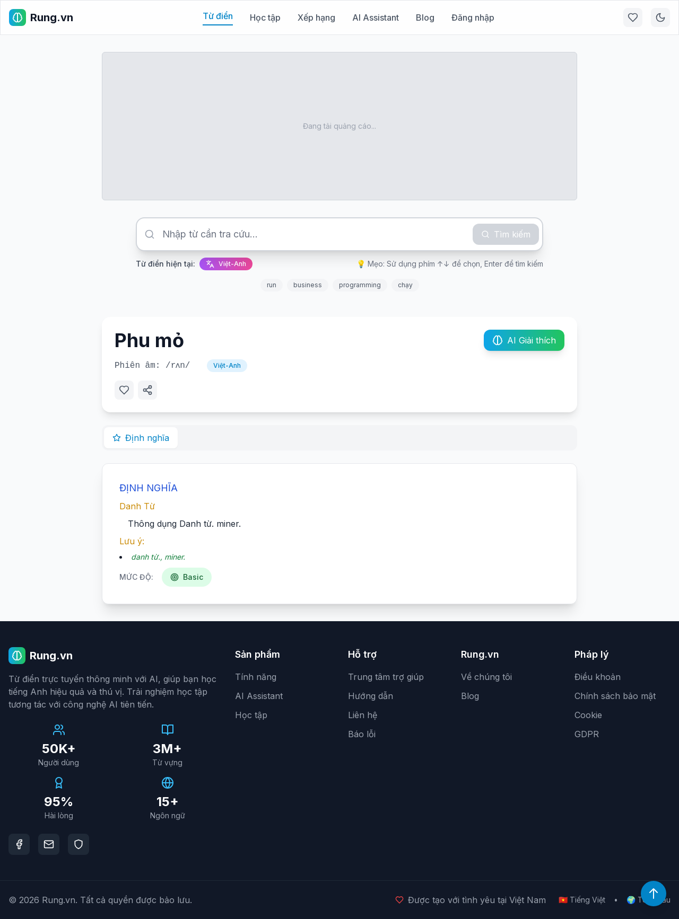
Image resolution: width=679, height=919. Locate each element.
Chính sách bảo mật (615, 696)
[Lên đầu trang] (653, 893)
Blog (425, 17)
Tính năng (255, 676)
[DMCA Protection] (78, 844)
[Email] (48, 844)
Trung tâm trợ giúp (386, 676)
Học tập (265, 17)
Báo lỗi (362, 734)
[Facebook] (19, 844)
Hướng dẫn (370, 696)
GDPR (586, 734)
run (271, 285)
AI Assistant (375, 17)
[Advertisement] (339, 126)
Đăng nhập (472, 17)
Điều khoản (597, 676)
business (307, 285)
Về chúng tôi (486, 676)
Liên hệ (362, 715)
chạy (405, 285)
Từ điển (218, 16)
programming (360, 285)
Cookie (588, 715)
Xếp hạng (316, 17)
